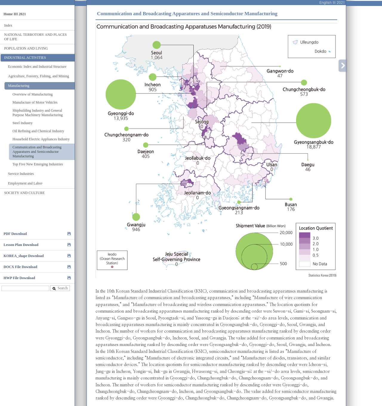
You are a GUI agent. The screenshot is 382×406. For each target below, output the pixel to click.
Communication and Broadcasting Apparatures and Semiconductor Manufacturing (37, 151)
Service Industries (21, 174)
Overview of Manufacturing (33, 94)
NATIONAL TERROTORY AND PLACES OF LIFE (35, 37)
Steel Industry (23, 123)
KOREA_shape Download (24, 256)
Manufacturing (18, 86)
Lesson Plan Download (21, 245)
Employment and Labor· (25, 183)
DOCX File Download (20, 267)
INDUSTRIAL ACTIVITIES (25, 58)
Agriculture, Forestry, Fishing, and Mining (38, 76)
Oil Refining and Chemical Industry (38, 131)
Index (8, 25)
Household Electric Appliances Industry (41, 139)
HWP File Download (19, 278)
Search (60, 288)
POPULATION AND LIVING (26, 48)
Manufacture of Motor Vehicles (35, 102)
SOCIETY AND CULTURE (24, 193)
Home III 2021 (15, 14)
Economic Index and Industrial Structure (37, 66)
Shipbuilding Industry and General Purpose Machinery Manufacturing (38, 112)
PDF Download (15, 234)
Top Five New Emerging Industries (38, 164)
